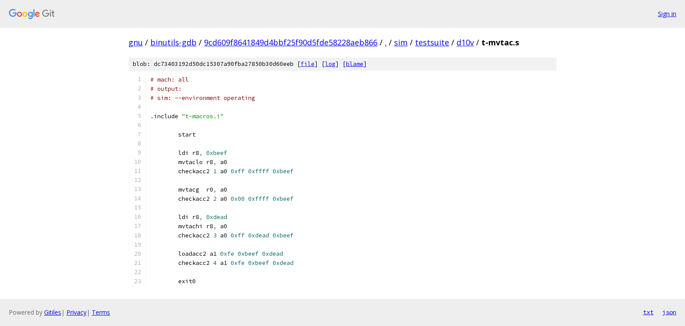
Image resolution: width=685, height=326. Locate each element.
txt (648, 312)
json (669, 312)
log (330, 64)
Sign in (667, 14)
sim (401, 42)
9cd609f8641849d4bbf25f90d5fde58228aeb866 (290, 42)
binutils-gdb (173, 42)
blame (354, 64)
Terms (101, 312)
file (308, 64)
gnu (135, 42)
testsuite (432, 42)
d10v (465, 42)
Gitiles (52, 312)
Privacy (76, 312)
